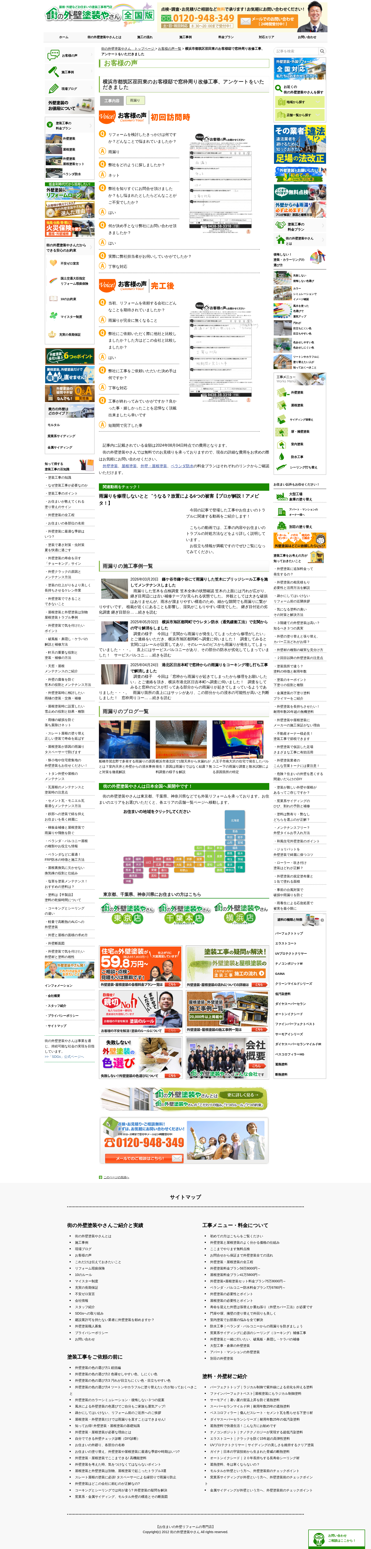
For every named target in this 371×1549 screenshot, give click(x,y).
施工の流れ (145, 37)
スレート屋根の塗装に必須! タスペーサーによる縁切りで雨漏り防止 (125, 1477)
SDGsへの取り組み (89, 1313)
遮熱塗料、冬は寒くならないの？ (235, 1464)
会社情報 (81, 1300)
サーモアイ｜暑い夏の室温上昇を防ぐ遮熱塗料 (245, 1400)
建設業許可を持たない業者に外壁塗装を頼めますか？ (115, 1320)
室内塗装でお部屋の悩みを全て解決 (236, 1320)
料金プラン (226, 37)
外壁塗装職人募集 (88, 1326)
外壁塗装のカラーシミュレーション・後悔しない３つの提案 (119, 1400)
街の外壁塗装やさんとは (104, 37)
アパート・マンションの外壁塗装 (235, 1352)
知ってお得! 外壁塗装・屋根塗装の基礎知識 (107, 1426)
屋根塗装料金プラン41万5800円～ (235, 1275)
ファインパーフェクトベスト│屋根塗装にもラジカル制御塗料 (256, 1393)
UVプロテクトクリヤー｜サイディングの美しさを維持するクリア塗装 (262, 1445)
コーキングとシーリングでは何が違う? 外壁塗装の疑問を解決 (121, 1490)
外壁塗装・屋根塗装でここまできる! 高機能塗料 (110, 1458)
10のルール (83, 1275)
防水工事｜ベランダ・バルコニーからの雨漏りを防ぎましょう (256, 1326)
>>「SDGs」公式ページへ (64, 1057)
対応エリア (266, 37)
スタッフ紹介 (85, 1307)
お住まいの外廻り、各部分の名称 (100, 1445)
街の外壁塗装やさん (185, 1532)
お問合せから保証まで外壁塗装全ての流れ (241, 1255)
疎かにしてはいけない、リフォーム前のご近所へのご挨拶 (118, 1413)
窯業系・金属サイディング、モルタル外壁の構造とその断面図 (121, 1497)
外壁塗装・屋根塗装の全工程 (231, 1262)
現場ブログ (83, 1249)
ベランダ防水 (182, 466)
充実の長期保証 (86, 1287)
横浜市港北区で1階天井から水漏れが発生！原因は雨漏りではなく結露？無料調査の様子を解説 (184, 747)
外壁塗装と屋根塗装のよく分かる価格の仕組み (245, 1242)
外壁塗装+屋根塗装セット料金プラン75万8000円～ (248, 1281)
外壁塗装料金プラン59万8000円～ (235, 1268)
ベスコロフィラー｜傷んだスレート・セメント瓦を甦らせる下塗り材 (261, 1413)
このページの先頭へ (116, 1177)
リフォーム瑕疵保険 (90, 1268)
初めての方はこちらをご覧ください (236, 1236)
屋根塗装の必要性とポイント (231, 1300)
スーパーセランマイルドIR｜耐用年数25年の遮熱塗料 (250, 1406)
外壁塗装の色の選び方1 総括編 (98, 1368)
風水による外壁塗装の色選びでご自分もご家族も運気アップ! (120, 1406)
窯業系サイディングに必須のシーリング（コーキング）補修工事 (258, 1333)
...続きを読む (146, 612)
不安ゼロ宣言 (85, 1294)
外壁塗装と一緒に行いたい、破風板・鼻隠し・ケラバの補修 (255, 1339)
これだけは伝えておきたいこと (98, 1262)
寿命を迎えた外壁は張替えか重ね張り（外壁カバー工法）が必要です (261, 1307)
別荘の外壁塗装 (221, 1358)
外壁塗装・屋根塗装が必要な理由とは (103, 1432)
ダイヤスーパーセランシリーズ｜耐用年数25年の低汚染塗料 (255, 1419)
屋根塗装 (129, 466)
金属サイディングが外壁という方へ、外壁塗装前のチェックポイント (261, 1490)
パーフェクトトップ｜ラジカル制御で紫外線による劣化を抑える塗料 (261, 1387)
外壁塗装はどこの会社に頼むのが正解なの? (107, 1483)
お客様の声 (83, 1255)
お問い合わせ (307, 37)
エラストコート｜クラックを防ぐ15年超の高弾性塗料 (250, 1438)
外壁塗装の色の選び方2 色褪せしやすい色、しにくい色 (116, 1374)
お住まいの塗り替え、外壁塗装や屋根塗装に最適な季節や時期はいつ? (127, 1451)
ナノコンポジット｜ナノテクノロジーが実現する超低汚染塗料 (256, 1432)
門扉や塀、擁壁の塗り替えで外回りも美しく (243, 1313)
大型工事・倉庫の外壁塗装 (230, 1345)
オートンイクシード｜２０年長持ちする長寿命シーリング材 (255, 1458)
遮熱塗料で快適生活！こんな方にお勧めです (243, 1426)
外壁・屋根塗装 (154, 466)
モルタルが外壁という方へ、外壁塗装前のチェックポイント (255, 1471)
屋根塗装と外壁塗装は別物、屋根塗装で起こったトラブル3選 (120, 1471)
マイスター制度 (86, 1281)
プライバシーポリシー (91, 1333)
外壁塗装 (110, 466)
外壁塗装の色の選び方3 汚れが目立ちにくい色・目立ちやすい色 (123, 1380)
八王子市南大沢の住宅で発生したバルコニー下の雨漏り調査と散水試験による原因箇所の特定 (240, 747)
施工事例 (185, 37)
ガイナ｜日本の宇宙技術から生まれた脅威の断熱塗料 (250, 1451)
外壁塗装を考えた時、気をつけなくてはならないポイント (118, 1464)
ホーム (63, 37)
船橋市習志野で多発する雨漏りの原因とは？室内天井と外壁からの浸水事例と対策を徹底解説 (127, 747)
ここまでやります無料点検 (230, 1249)
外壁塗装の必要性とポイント (231, 1294)
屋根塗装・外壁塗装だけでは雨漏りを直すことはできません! (120, 1419)
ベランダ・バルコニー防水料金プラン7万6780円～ (248, 1287)
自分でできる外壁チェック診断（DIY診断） (107, 1438)
